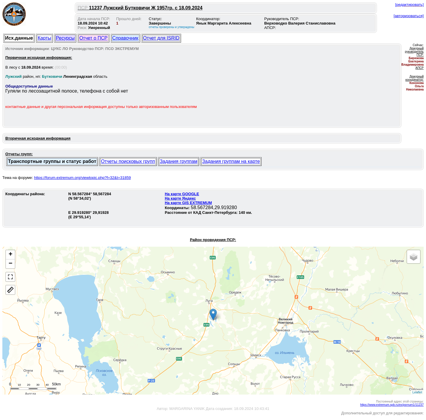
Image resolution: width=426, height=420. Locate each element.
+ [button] (10, 254)
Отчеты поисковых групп (128, 161)
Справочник (125, 38)
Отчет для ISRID (161, 38)
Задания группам (178, 161)
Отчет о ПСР (93, 38)
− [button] (10, 263)
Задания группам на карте (231, 161)
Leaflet (417, 392)
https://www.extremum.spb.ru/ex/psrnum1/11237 (392, 404)
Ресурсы (65, 38)
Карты (44, 38)
